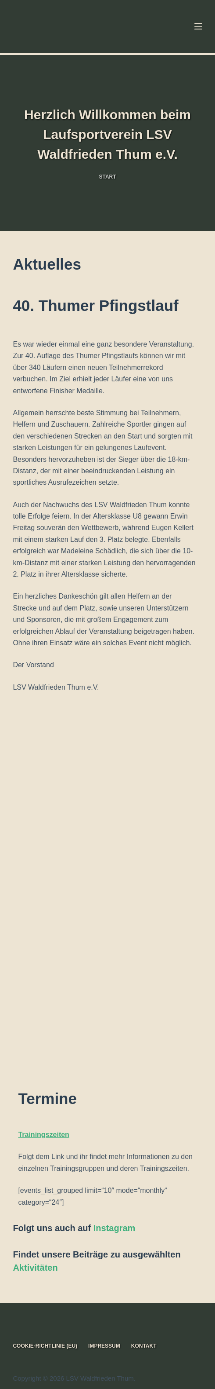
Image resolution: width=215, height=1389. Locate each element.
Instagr (108, 1228)
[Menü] (198, 26)
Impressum (104, 1346)
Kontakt (144, 1346)
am (128, 1228)
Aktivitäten (35, 1267)
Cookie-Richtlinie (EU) (45, 1346)
